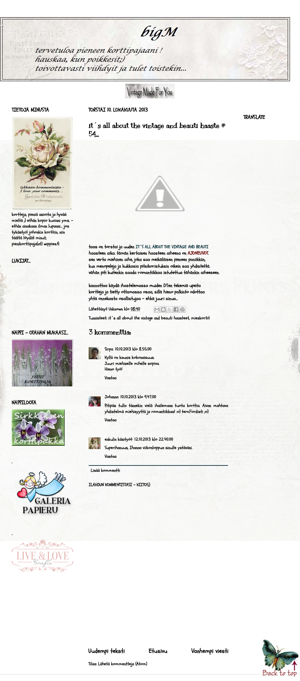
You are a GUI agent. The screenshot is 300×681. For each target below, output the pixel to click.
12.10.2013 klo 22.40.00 (153, 439)
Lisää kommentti (105, 470)
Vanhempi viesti (209, 651)
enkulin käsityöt (118, 439)
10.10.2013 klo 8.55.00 (133, 349)
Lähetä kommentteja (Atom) (122, 664)
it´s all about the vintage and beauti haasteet (148, 318)
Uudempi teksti (106, 651)
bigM (2, 25)
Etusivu (158, 651)
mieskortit (200, 318)
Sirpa (109, 349)
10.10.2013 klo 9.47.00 (138, 397)
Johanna (111, 397)
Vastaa (110, 378)
